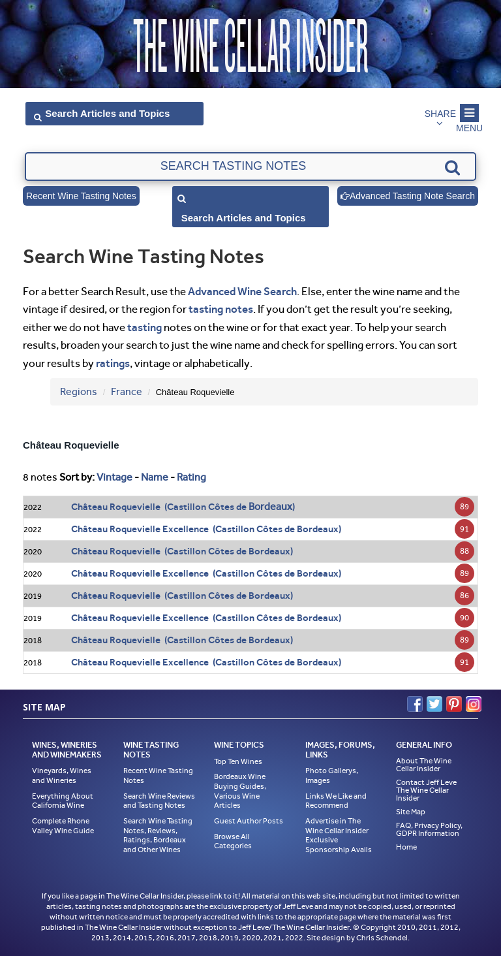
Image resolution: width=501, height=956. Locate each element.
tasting (144, 327)
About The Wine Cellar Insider (423, 764)
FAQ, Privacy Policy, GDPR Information (429, 829)
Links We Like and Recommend (336, 800)
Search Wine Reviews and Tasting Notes (159, 800)
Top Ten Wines (238, 761)
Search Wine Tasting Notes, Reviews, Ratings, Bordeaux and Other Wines (157, 835)
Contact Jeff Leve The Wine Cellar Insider (426, 790)
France (126, 391)
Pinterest (454, 704)
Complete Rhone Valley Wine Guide (63, 825)
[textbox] (250, 166)
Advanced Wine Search (242, 291)
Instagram (473, 704)
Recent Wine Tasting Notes (81, 196)
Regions (78, 391)
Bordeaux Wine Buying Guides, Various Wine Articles (240, 791)
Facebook (415, 704)
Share (440, 113)
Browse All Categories (233, 841)
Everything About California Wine (62, 800)
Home (406, 847)
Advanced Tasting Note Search (408, 196)
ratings (113, 363)
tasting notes (221, 308)
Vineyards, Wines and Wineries (61, 775)
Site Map (410, 811)
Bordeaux (270, 506)
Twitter (434, 704)
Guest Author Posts (248, 820)
